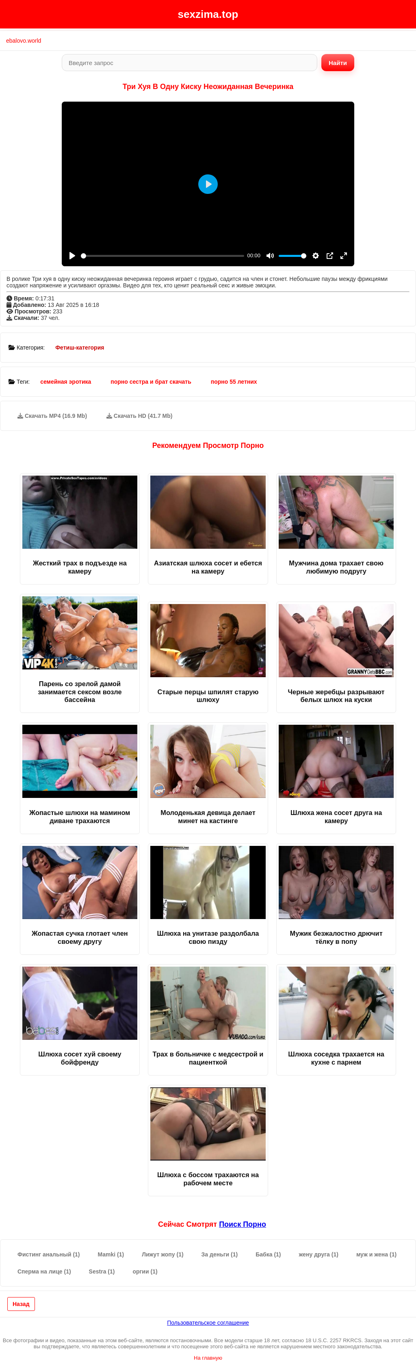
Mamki (111, 1254)
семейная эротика (65, 381)
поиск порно (242, 1224)
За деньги (220, 1254)
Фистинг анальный (48, 1254)
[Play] (72, 255)
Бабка (268, 1254)
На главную (208, 1358)
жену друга (318, 1254)
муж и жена (376, 1254)
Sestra (102, 1271)
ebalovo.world (23, 40)
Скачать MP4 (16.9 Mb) (52, 416)
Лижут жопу (162, 1254)
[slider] (162, 256)
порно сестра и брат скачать (150, 381)
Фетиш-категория (79, 347)
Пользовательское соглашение (208, 1322)
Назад (21, 1304)
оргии (144, 1271)
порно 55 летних (234, 381)
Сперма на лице (44, 1271)
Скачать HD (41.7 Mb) (139, 416)
